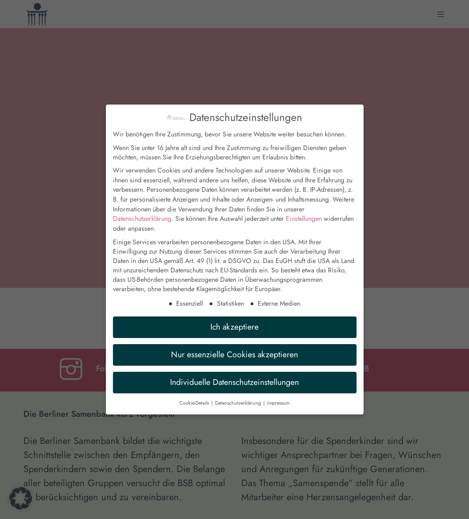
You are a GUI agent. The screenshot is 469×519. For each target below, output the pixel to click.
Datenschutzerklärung (142, 212)
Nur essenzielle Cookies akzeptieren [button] (234, 348)
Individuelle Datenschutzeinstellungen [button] (234, 375)
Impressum (278, 396)
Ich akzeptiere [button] (234, 320)
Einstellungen (304, 212)
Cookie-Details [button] (194, 396)
